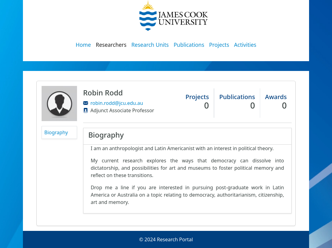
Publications (189, 44)
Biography (56, 132)
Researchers (111, 44)
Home (83, 44)
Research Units (150, 44)
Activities (245, 44)
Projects (219, 44)
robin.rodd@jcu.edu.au (116, 103)
